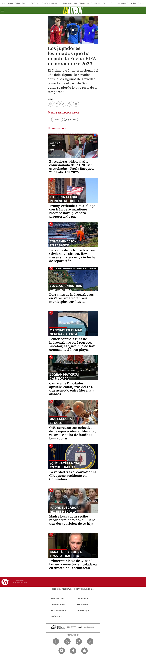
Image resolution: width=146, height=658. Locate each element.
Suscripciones (58, 610)
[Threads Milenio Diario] (90, 641)
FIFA (57, 119)
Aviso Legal (83, 610)
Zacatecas (115, 3)
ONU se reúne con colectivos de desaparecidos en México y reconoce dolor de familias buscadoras (73, 433)
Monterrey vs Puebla (88, 3)
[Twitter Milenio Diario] (67, 641)
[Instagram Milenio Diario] (79, 641)
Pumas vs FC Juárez (31, 3)
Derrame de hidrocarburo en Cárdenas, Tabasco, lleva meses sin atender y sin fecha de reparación (72, 255)
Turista (17, 3)
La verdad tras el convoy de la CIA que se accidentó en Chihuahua (72, 475)
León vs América (70, 3)
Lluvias (133, 3)
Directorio (82, 598)
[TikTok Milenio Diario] (73, 650)
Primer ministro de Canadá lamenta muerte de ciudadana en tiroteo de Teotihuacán (73, 564)
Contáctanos (58, 604)
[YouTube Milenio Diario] (61, 650)
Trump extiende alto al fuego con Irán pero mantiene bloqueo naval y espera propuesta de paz (72, 211)
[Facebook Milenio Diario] (56, 641)
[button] (2, 11)
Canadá (124, 3)
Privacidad (83, 604)
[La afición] (73, 10)
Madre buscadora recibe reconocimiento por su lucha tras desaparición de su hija (72, 520)
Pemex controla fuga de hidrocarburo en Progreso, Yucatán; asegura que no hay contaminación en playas (72, 344)
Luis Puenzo (103, 3)
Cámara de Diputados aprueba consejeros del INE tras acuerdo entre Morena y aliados (71, 388)
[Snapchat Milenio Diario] (84, 650)
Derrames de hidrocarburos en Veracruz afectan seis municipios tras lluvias (71, 298)
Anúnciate (56, 616)
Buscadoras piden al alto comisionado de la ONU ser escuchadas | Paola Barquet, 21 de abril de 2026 (71, 166)
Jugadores (71, 119)
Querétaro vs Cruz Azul (51, 3)
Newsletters (57, 598)
